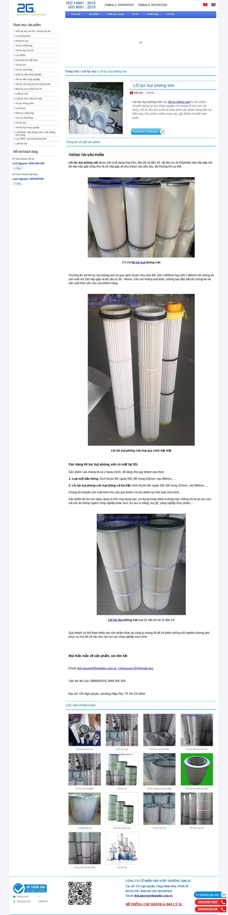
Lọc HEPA (20, 55)
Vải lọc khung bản (24, 103)
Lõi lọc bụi (20, 122)
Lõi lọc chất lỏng (23, 69)
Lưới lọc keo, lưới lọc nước (28, 98)
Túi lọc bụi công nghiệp (27, 127)
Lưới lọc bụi (21, 143)
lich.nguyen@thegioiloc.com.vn (97, 668)
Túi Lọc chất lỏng (24, 118)
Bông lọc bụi (21, 41)
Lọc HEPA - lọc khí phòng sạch (31, 138)
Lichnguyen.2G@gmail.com (135, 668)
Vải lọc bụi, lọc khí (24, 50)
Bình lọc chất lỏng (24, 113)
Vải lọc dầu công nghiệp (27, 79)
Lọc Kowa (20, 108)
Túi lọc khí (20, 65)
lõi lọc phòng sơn (179, 101)
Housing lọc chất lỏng (26, 60)
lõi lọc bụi (138, 262)
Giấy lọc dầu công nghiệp (28, 74)
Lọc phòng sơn (22, 36)
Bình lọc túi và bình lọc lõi (28, 89)
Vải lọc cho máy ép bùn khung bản (33, 84)
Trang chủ (72, 71)
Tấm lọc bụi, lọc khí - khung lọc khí (33, 31)
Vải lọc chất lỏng (23, 45)
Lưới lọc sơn (21, 94)
